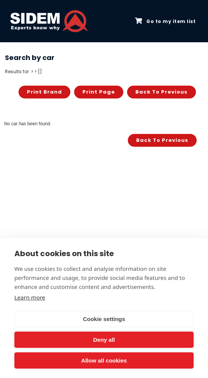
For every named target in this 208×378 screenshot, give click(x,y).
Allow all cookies (104, 360)
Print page (98, 91)
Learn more (29, 297)
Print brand (44, 91)
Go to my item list (165, 21)
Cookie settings (104, 319)
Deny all (104, 340)
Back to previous (161, 91)
